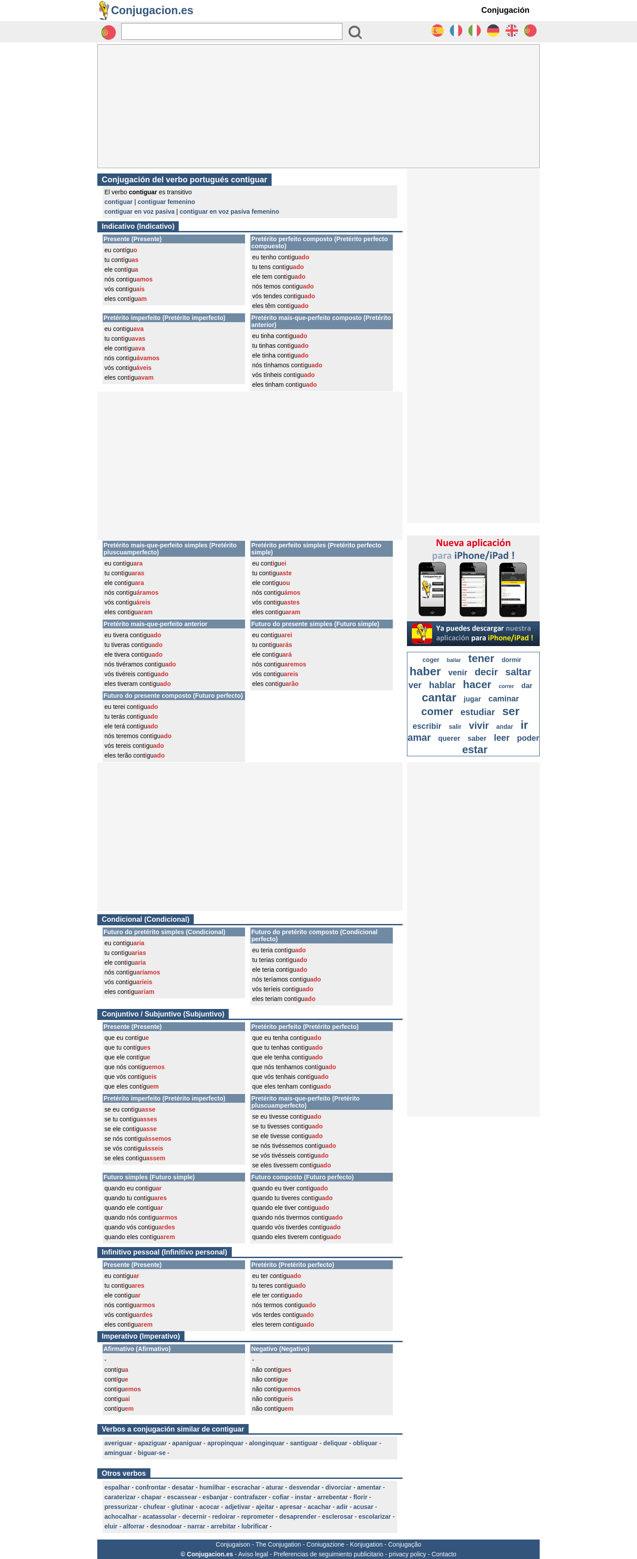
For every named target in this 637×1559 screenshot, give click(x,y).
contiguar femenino (166, 201)
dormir (511, 659)
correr (506, 686)
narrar (196, 1526)
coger (430, 659)
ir (524, 724)
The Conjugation (278, 1544)
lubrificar (255, 1526)
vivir (479, 725)
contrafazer (250, 1497)
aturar (275, 1487)
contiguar (118, 201)
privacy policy (407, 1554)
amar (419, 737)
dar (527, 685)
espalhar (117, 1487)
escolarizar (374, 1516)
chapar (151, 1497)
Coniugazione (326, 1544)
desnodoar (166, 1526)
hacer (477, 684)
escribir (427, 726)
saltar (518, 671)
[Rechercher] (231, 31)
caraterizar (120, 1497)
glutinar (182, 1506)
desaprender (297, 1516)
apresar (291, 1506)
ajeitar (265, 1506)
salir (455, 726)
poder (528, 738)
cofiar (280, 1497)
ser (510, 711)
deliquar (335, 1443)
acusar (363, 1506)
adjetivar (237, 1506)
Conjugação (405, 1544)
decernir (194, 1516)
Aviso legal (253, 1554)
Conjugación (505, 10)
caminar (503, 698)
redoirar (224, 1516)
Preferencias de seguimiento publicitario (328, 1554)
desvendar (304, 1487)
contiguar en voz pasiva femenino (229, 211)
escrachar (245, 1487)
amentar (369, 1487)
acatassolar (159, 1516)
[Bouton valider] (355, 32)
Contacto (444, 1554)
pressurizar (121, 1506)
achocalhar (120, 1516)
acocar (209, 1506)
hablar (442, 685)
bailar (454, 660)
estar (474, 749)
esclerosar (337, 1516)
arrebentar (332, 1497)
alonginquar (266, 1443)
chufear (154, 1506)
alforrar (134, 1526)
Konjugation (366, 1544)
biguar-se (151, 1452)
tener (481, 658)
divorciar (339, 1487)
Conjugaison (233, 1544)
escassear (182, 1497)
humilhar (213, 1487)
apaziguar (152, 1443)
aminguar (118, 1452)
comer (437, 711)
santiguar (304, 1443)
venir (457, 672)
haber (425, 671)
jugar (472, 699)
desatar (183, 1487)
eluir (111, 1526)
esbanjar (215, 1497)
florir (360, 1497)
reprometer (257, 1516)
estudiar (477, 712)
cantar (439, 697)
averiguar (118, 1443)
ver (415, 685)
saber (477, 738)
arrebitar (223, 1526)
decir (486, 671)
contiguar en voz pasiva (139, 211)
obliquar (365, 1443)
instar (303, 1497)
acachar (319, 1506)
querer (449, 738)
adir (342, 1506)
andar (504, 726)
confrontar (150, 1487)
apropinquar (225, 1443)
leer (502, 738)
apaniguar (187, 1443)
